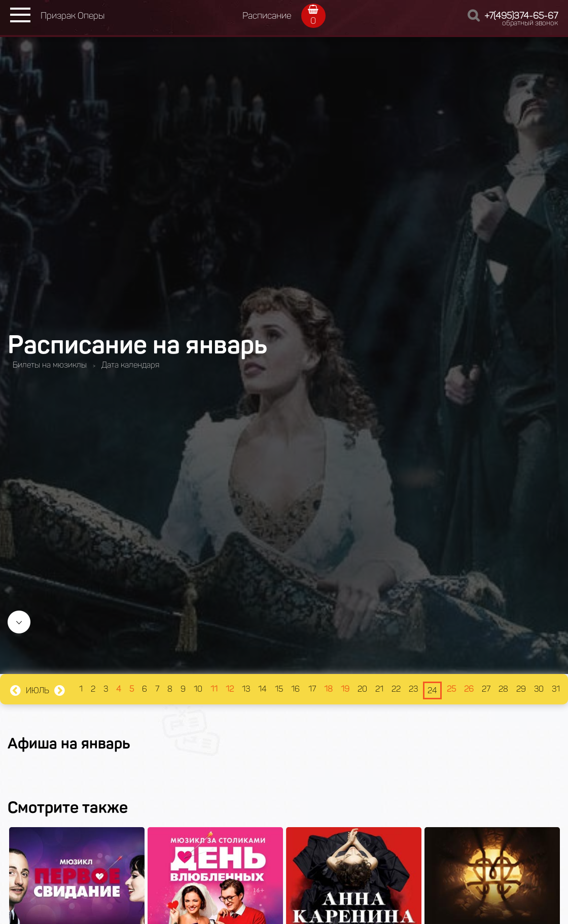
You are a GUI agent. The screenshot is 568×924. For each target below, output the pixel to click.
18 (328, 689)
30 (539, 689)
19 (345, 689)
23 (413, 689)
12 (230, 689)
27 (486, 689)
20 (362, 689)
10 (198, 689)
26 (469, 689)
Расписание (266, 15)
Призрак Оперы (72, 15)
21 (379, 689)
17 (312, 689)
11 (214, 689)
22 (396, 689)
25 (451, 689)
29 (521, 689)
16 (295, 689)
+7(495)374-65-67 (521, 15)
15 (279, 689)
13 (246, 689)
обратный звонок (530, 23)
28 (503, 689)
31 (556, 689)
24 (432, 690)
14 (262, 689)
